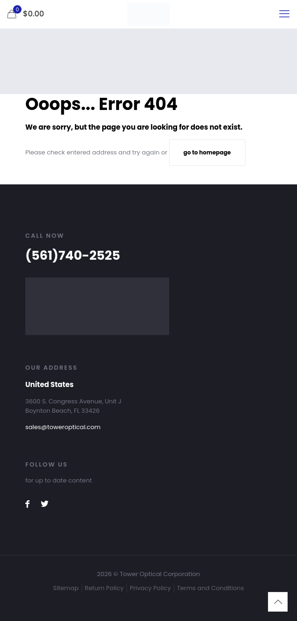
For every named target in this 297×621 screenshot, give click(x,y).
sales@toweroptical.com (63, 427)
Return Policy (104, 588)
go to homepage (207, 152)
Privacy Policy (150, 588)
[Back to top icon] (278, 602)
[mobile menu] (284, 14)
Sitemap (66, 588)
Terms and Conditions (210, 588)
